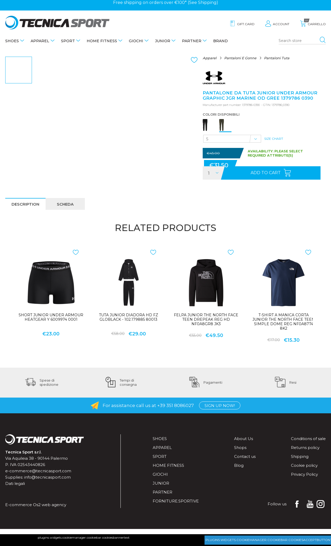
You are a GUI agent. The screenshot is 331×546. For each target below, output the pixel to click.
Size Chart (273, 139)
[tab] (25, 204)
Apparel (40, 41)
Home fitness (102, 41)
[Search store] (302, 41)
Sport (68, 41)
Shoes (12, 41)
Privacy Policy (304, 474)
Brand (220, 41)
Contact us (245, 456)
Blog (239, 465)
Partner (191, 41)
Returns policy (305, 447)
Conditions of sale (308, 438)
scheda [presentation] (65, 204)
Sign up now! (220, 405)
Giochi (136, 41)
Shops (240, 447)
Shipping (207, 2)
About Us (243, 438)
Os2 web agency (49, 504)
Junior (162, 41)
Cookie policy (304, 465)
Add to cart (266, 172)
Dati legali (15, 483)
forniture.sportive (176, 501)
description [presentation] (25, 204)
